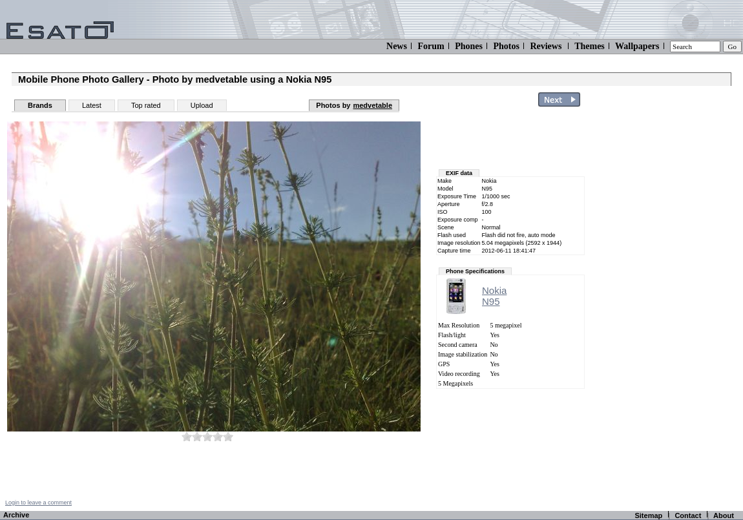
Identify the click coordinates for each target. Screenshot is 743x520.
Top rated (146, 105)
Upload (202, 105)
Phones (469, 46)
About (723, 515)
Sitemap (648, 515)
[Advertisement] (511, 140)
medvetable (372, 105)
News (396, 46)
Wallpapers (637, 46)
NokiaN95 (494, 296)
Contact (688, 515)
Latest (91, 105)
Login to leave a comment (38, 502)
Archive (16, 515)
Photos (506, 46)
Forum (430, 46)
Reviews (545, 46)
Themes (589, 46)
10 (228, 436)
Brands (40, 105)
